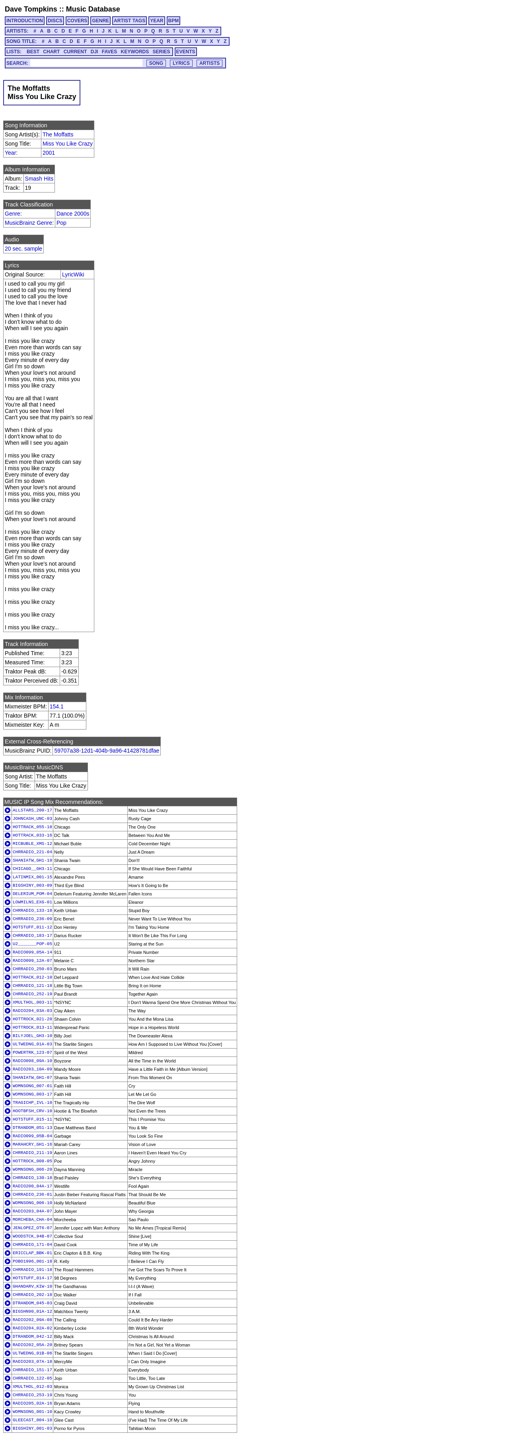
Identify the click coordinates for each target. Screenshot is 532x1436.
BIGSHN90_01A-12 (32, 1311)
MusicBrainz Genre (28, 223)
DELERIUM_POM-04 (32, 893)
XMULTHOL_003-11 (32, 1002)
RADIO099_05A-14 (32, 952)
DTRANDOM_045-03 (32, 1303)
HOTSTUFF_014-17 (32, 1278)
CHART (51, 51)
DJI (94, 51)
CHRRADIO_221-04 (32, 852)
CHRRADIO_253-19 (32, 1395)
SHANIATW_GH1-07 (32, 1077)
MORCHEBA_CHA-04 (32, 1219)
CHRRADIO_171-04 (32, 1244)
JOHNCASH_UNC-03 (32, 818)
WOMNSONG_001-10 (32, 1411)
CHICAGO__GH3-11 (32, 868)
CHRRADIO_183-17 (32, 935)
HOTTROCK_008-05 (32, 1161)
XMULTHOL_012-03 (32, 1386)
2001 (49, 153)
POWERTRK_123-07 (32, 1052)
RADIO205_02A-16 (32, 1403)
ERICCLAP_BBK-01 (32, 1253)
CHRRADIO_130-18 (32, 1177)
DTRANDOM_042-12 (32, 1336)
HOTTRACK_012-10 (32, 977)
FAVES (109, 51)
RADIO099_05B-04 (32, 1136)
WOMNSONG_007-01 (32, 1086)
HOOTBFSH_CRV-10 (32, 1111)
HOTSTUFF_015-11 (32, 1119)
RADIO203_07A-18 (32, 1361)
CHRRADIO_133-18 (32, 910)
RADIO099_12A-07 (32, 960)
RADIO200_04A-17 (32, 1186)
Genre (12, 213)
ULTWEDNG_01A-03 (32, 1044)
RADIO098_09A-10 (32, 1061)
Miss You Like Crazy (68, 143)
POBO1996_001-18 (32, 1261)
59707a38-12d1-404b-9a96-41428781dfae (106, 750)
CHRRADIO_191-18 (32, 1269)
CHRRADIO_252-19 (32, 994)
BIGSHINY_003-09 (32, 885)
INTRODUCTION (24, 20)
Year (10, 153)
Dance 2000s (73, 213)
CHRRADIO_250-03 (32, 969)
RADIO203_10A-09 (32, 1069)
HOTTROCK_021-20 (32, 1019)
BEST (33, 51)
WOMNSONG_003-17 (32, 1094)
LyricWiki (73, 274)
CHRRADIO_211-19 (32, 1152)
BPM (173, 20)
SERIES (161, 51)
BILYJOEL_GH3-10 (32, 1035)
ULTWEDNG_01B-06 (32, 1353)
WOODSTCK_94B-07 (32, 1236)
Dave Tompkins (31, 9)
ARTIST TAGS (129, 20)
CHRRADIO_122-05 (32, 1378)
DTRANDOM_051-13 (32, 1127)
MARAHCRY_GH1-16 (32, 1144)
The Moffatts (58, 134)
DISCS (55, 20)
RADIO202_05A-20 (32, 1345)
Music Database (93, 9)
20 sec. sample (23, 248)
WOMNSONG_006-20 (32, 1169)
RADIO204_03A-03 (32, 1010)
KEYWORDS (135, 51)
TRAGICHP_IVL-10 (32, 1102)
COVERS (77, 20)
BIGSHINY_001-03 (32, 1428)
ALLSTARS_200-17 (32, 810)
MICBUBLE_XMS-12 (32, 843)
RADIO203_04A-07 (32, 1211)
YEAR (156, 20)
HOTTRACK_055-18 (32, 827)
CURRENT (75, 51)
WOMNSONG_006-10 (32, 1203)
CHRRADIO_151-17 (32, 1370)
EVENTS (185, 51)
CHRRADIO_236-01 (32, 1194)
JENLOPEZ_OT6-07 (32, 1228)
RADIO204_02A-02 (32, 1328)
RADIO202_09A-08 (32, 1319)
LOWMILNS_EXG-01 (32, 902)
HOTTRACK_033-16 (32, 835)
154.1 (57, 706)
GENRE (100, 20)
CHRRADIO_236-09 (32, 918)
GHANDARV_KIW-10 (32, 1286)
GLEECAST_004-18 (32, 1420)
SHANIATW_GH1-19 (32, 860)
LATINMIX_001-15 (32, 877)
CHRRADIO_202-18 (32, 1294)
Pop (61, 223)
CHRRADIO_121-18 (32, 985)
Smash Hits (39, 178)
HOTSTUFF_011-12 (32, 927)
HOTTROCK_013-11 (32, 1027)
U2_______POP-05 (32, 944)
